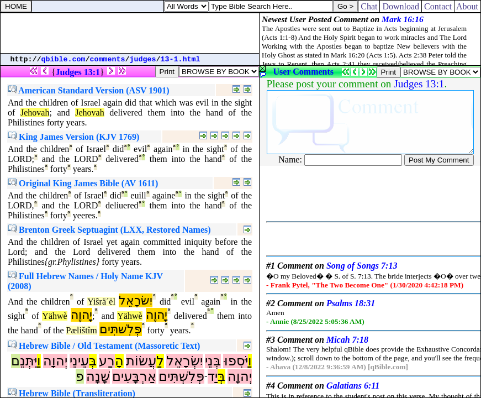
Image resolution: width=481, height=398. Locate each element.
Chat (368, 6)
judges (143, 59)
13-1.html (180, 59)
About (467, 6)
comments (107, 59)
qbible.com (63, 59)
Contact (438, 6)
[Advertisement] (130, 33)
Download (400, 6)
